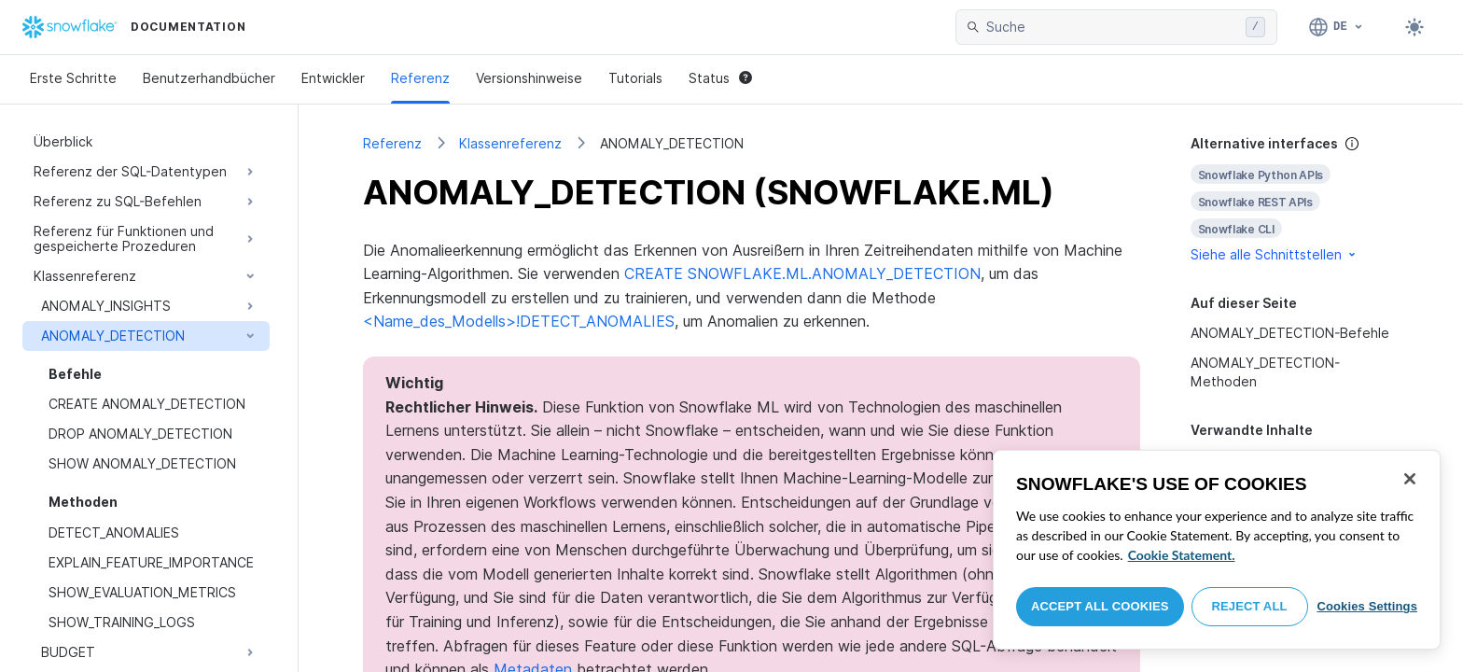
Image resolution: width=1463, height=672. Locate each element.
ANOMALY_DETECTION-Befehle (1290, 333)
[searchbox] (1112, 27)
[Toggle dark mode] (1414, 27)
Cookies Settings (1367, 606)
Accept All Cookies (1100, 606)
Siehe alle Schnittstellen (1274, 254)
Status (720, 78)
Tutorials (635, 78)
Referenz (420, 78)
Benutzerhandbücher (209, 78)
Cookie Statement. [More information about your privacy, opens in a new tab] (1181, 555)
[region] (1217, 550)
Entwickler (333, 78)
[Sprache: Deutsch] (1336, 27)
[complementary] (1295, 199)
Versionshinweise (529, 78)
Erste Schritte (73, 78)
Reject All (1250, 606)
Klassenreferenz (510, 143)
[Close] (1409, 478)
